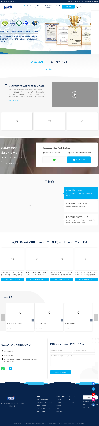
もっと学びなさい (15, 100)
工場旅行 (58, 402)
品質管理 (58, 405)
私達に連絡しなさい (48, 7)
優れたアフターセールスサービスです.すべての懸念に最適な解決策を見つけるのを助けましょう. (80, 221)
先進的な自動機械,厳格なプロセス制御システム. (78, 206)
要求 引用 (68, 7)
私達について (39, 7)
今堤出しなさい (61, 372)
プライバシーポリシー (19, 423)
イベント (57, 5)
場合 (70, 399)
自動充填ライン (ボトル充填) (76, 203)
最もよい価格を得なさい (13, 279)
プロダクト (30, 5)
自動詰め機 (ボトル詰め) (74, 190)
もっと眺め (49, 69)
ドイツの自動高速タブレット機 (77, 217)
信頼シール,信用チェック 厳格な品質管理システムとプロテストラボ (81, 194)
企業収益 (58, 399)
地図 (57, 408)
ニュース (71, 402)
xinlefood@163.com (9, 355)
